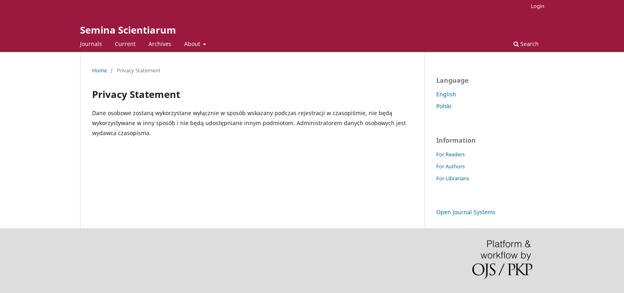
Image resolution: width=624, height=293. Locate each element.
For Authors (450, 166)
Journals (91, 44)
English (446, 94)
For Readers (450, 154)
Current (125, 44)
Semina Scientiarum (128, 29)
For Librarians (452, 178)
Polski (443, 106)
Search (526, 44)
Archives (159, 44)
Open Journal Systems (466, 212)
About (193, 44)
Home (99, 70)
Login (537, 6)
